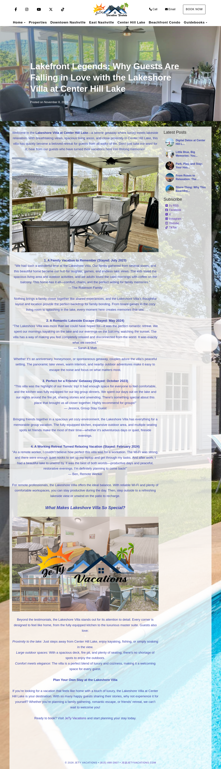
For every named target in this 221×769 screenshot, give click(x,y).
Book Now (194, 9)
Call (153, 9)
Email (170, 9)
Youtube (172, 223)
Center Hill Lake (131, 22)
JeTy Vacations (75, 718)
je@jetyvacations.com (139, 762)
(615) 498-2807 (109, 762)
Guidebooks (194, 22)
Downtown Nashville (68, 22)
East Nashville (101, 22)
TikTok (171, 227)
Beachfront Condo (164, 22)
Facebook (173, 209)
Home (18, 22)
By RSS (172, 205)
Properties (38, 22)
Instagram (173, 218)
